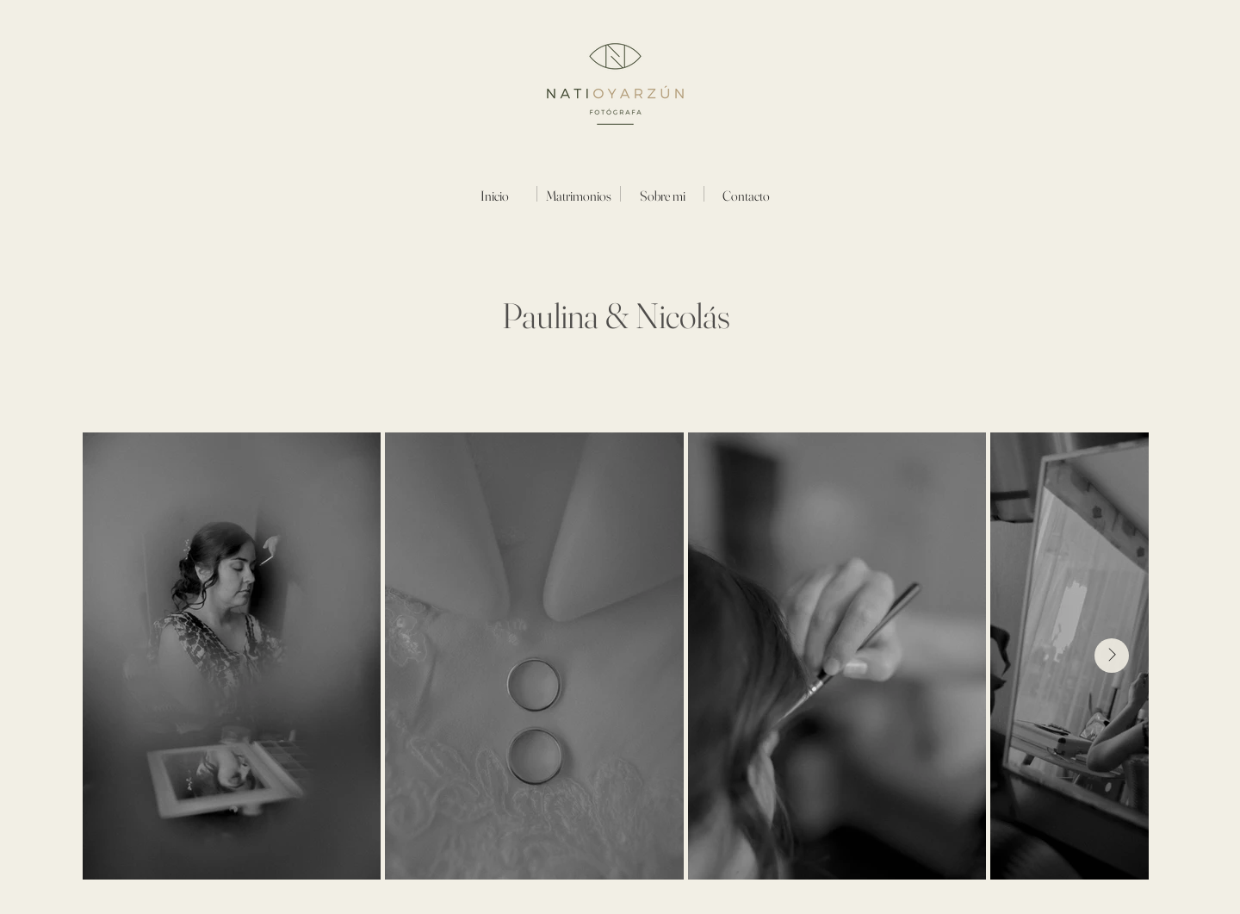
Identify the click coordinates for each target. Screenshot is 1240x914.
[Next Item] (1111, 655)
